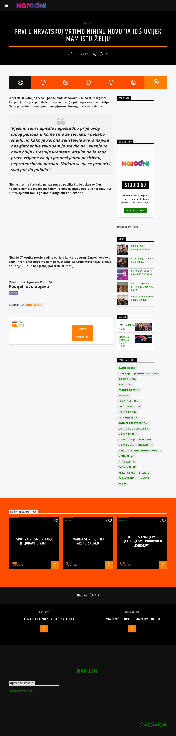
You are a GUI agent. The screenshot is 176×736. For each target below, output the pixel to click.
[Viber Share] (13, 293)
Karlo (14, 562)
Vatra (123, 483)
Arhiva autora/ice (82, 333)
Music (88, 23)
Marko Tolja (127, 439)
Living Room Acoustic (134, 428)
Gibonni (124, 395)
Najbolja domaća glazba (124, 340)
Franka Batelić (129, 390)
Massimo (145, 439)
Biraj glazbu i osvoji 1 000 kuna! (141, 248)
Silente (144, 472)
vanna (145, 478)
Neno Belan (127, 456)
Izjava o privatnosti (21, 690)
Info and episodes (135, 210)
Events (123, 520)
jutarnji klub (128, 417)
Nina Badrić (34, 305)
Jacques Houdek (129, 406)
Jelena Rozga (128, 412)
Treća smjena (127, 325)
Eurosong (126, 384)
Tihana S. (83, 54)
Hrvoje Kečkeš (128, 401)
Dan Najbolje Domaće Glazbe (138, 373)
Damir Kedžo (127, 368)
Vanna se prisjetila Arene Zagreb (142, 298)
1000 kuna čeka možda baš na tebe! (44, 619)
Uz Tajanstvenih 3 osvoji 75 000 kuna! (142, 272)
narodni (88, 671)
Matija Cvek (126, 445)
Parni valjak (127, 467)
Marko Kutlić (128, 434)
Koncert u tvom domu (134, 423)
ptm (122, 562)
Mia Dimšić (145, 445)
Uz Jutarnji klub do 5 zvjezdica (142, 260)
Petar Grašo (127, 472)
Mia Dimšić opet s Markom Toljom (133, 619)
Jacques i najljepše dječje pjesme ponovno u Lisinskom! (142, 541)
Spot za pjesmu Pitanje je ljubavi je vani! (142, 287)
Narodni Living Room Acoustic (140, 450)
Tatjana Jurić (128, 478)
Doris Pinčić (127, 379)
